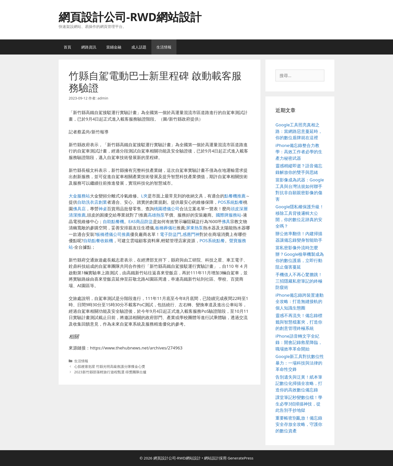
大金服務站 (79, 196)
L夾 (144, 196)
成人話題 (138, 46)
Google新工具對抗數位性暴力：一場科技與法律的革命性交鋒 (299, 362)
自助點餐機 (113, 221)
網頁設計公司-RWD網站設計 (130, 16)
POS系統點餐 (230, 202)
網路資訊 (88, 46)
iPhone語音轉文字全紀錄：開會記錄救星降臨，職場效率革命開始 (298, 342)
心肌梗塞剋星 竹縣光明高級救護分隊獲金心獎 (109, 366)
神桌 (103, 209)
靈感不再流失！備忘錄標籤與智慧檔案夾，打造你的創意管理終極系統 (298, 322)
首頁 (67, 46)
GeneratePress (240, 457)
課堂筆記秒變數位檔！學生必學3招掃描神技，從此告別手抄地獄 (298, 403)
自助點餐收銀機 (98, 240)
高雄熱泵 (156, 215)
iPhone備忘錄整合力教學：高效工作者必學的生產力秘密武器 (298, 151)
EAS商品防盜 (140, 221)
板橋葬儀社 (165, 228)
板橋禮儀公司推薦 (113, 234)
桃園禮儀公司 (166, 209)
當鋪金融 (113, 46)
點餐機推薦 (235, 196)
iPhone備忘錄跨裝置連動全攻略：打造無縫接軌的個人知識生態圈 (299, 301)
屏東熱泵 (194, 228)
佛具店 (79, 209)
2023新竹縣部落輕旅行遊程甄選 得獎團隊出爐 (110, 372)
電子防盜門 (170, 234)
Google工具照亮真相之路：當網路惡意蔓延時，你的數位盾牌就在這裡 (298, 131)
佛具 (226, 221)
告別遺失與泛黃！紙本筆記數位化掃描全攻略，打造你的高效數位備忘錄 (298, 383)
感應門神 (191, 234)
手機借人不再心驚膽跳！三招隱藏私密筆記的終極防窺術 (298, 281)
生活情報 (163, 46)
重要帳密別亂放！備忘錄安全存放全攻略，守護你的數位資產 (298, 424)
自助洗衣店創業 (92, 202)
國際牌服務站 (228, 215)
